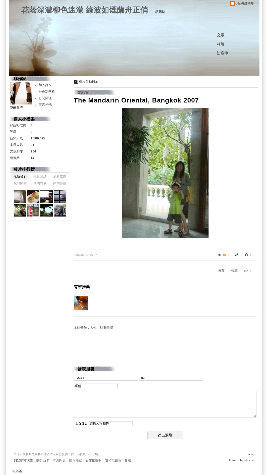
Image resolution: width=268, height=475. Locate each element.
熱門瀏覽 (20, 184)
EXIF (247, 271)
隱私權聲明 (113, 460)
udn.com (249, 460)
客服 (127, 460)
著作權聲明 (93, 460)
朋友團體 (106, 327)
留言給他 (45, 105)
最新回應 (39, 176)
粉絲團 (17, 471)
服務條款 (75, 460)
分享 (234, 271)
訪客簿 (222, 53)
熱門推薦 (59, 184)
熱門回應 (39, 184)
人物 (93, 327)
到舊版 (160, 11)
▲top (251, 454)
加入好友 (45, 85)
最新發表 (20, 176)
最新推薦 (59, 176)
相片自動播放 (88, 81)
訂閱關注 (45, 98)
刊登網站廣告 (23, 460)
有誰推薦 (82, 287)
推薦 (221, 271)
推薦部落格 (47, 91)
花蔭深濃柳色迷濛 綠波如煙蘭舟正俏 (84, 10)
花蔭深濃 (16, 108)
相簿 (220, 44)
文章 (220, 35)
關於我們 (42, 460)
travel (84, 92)
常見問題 (59, 460)
